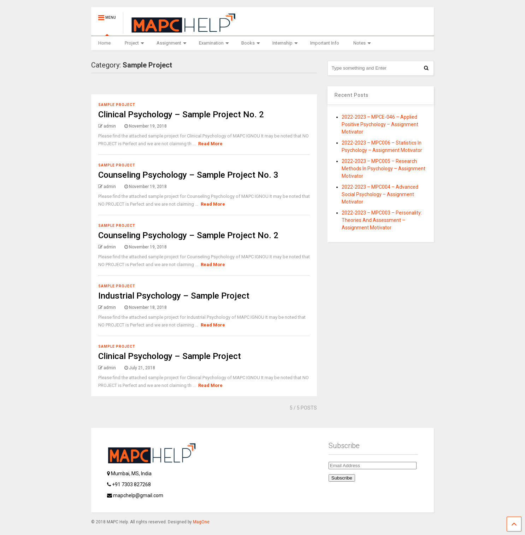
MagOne (201, 521)
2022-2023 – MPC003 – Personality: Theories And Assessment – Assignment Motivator (382, 220)
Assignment (172, 43)
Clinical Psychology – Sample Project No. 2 (181, 114)
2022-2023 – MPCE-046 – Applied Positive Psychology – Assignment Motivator (380, 124)
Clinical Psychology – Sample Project (169, 356)
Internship (285, 43)
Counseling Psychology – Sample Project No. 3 (188, 175)
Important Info (324, 43)
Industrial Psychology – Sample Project (173, 296)
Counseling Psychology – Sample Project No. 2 (188, 235)
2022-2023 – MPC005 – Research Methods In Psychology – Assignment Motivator (383, 168)
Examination (214, 43)
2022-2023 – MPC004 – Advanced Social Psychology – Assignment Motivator (380, 194)
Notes (362, 43)
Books (250, 43)
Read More (210, 143)
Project (134, 43)
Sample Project (116, 105)
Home (104, 43)
